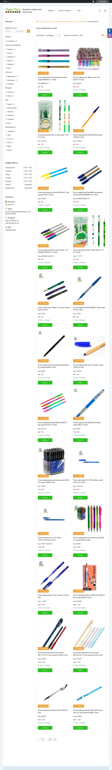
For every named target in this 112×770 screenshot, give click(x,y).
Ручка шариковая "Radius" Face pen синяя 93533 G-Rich (54, 309)
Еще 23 (9, 150)
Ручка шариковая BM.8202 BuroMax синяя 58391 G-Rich (87, 424)
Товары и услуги (44, 21)
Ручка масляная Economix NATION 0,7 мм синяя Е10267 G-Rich (53, 193)
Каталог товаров (64, 10)
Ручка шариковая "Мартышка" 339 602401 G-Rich (86, 78)
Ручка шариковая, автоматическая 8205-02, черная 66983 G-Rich (53, 366)
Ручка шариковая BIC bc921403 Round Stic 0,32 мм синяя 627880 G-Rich (87, 711)
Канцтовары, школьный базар (62, 21)
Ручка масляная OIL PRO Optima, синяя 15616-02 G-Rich (88, 481)
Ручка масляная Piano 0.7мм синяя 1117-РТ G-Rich (88, 251)
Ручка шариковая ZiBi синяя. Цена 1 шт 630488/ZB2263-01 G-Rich (53, 251)
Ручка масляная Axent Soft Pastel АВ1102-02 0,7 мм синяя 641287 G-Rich (88, 654)
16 (50, 739)
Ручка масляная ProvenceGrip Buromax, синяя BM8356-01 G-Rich (52, 78)
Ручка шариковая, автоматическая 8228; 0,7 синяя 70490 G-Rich (53, 481)
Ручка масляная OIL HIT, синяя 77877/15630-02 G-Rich (49, 539)
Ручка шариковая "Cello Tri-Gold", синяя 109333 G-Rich (88, 366)
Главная (50, 10)
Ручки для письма (80, 21)
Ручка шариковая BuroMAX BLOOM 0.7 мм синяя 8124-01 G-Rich (52, 424)
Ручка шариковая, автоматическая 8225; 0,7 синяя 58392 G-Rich (88, 539)
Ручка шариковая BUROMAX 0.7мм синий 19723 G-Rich (89, 309)
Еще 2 (9, 68)
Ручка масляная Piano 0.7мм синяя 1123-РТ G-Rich (53, 136)
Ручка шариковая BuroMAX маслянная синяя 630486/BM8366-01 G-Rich (88, 193)
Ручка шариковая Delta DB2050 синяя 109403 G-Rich (87, 136)
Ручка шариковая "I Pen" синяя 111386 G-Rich (53, 596)
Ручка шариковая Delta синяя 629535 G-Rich (53, 711)
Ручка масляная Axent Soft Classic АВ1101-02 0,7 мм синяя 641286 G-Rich (52, 654)
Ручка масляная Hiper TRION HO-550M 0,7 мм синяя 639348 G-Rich (89, 596)
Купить (45, 95)
